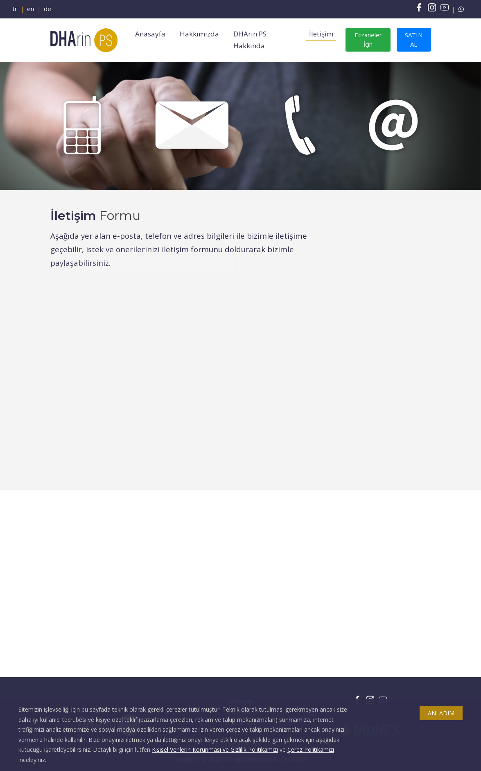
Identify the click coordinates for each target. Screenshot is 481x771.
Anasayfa (150, 33)
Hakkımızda (199, 33)
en (30, 9)
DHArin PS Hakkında (249, 40)
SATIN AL (413, 39)
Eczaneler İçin (368, 39)
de (47, 9)
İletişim (321, 33)
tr (14, 9)
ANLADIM (441, 713)
